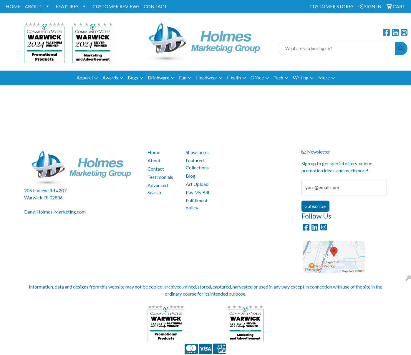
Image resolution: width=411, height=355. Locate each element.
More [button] (324, 77)
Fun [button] (182, 77)
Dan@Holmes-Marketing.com (55, 211)
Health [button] (234, 77)
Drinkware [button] (158, 77)
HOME (13, 6)
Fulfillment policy (197, 204)
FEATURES (67, 6)
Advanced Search (158, 188)
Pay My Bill (197, 192)
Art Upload (197, 184)
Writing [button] (301, 77)
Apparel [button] (85, 77)
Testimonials (160, 177)
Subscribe (315, 206)
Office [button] (257, 77)
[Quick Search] (336, 48)
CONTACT (155, 6)
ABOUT (33, 6)
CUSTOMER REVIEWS (116, 6)
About (154, 160)
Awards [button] (110, 77)
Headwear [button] (206, 77)
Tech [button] (278, 77)
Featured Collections (197, 164)
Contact (156, 168)
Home (154, 152)
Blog (190, 176)
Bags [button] (133, 77)
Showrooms (198, 152)
